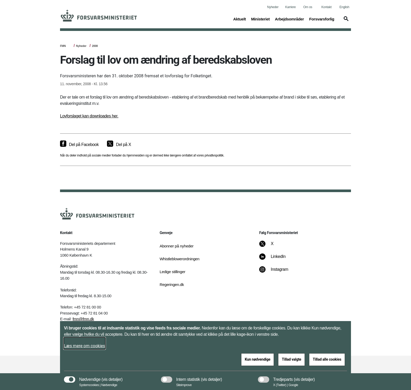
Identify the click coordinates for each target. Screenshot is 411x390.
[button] (345, 21)
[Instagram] (277, 272)
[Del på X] (119, 144)
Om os (307, 7)
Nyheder (272, 7)
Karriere (290, 7)
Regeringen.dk (172, 284)
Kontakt (326, 7)
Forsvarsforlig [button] (321, 18)
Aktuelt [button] (239, 18)
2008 (95, 45)
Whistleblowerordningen (179, 259)
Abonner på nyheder (176, 246)
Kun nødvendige (258, 359)
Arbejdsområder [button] (289, 18)
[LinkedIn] (276, 259)
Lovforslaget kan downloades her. (89, 116)
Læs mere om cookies (84, 345)
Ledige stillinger (172, 271)
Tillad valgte (291, 359)
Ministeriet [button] (260, 18)
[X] (272, 246)
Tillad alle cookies (327, 359)
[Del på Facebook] (79, 144)
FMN (63, 45)
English (344, 7)
